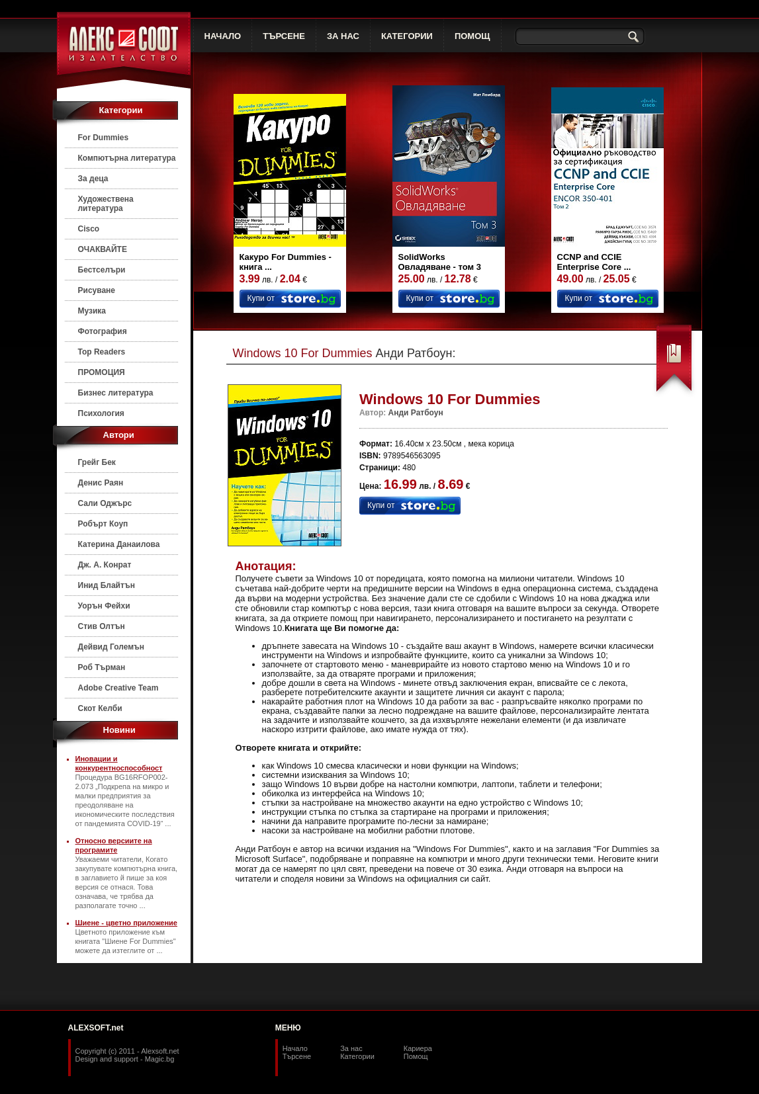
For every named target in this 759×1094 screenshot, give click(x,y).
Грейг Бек (97, 462)
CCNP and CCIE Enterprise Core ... (594, 262)
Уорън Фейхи (104, 605)
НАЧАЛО (223, 36)
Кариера (418, 1048)
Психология (101, 413)
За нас (351, 1048)
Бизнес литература (116, 393)
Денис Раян (101, 482)
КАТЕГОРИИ (407, 36)
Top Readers (102, 352)
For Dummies (103, 137)
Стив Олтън (101, 626)
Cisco (89, 228)
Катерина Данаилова (119, 544)
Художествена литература (106, 203)
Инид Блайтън (106, 585)
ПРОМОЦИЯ (101, 372)
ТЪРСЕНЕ (284, 36)
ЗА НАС (343, 36)
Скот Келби (100, 708)
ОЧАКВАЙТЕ (102, 249)
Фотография (102, 331)
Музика (92, 311)
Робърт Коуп (103, 523)
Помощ (416, 1056)
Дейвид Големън (111, 647)
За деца (93, 178)
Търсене (297, 1056)
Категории (357, 1056)
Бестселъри (102, 269)
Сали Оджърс (105, 503)
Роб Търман (102, 667)
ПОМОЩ (472, 36)
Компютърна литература (127, 158)
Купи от (261, 298)
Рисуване (97, 290)
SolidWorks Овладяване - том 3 (439, 262)
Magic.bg (160, 1059)
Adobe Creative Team (118, 688)
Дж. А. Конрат (105, 564)
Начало (295, 1048)
